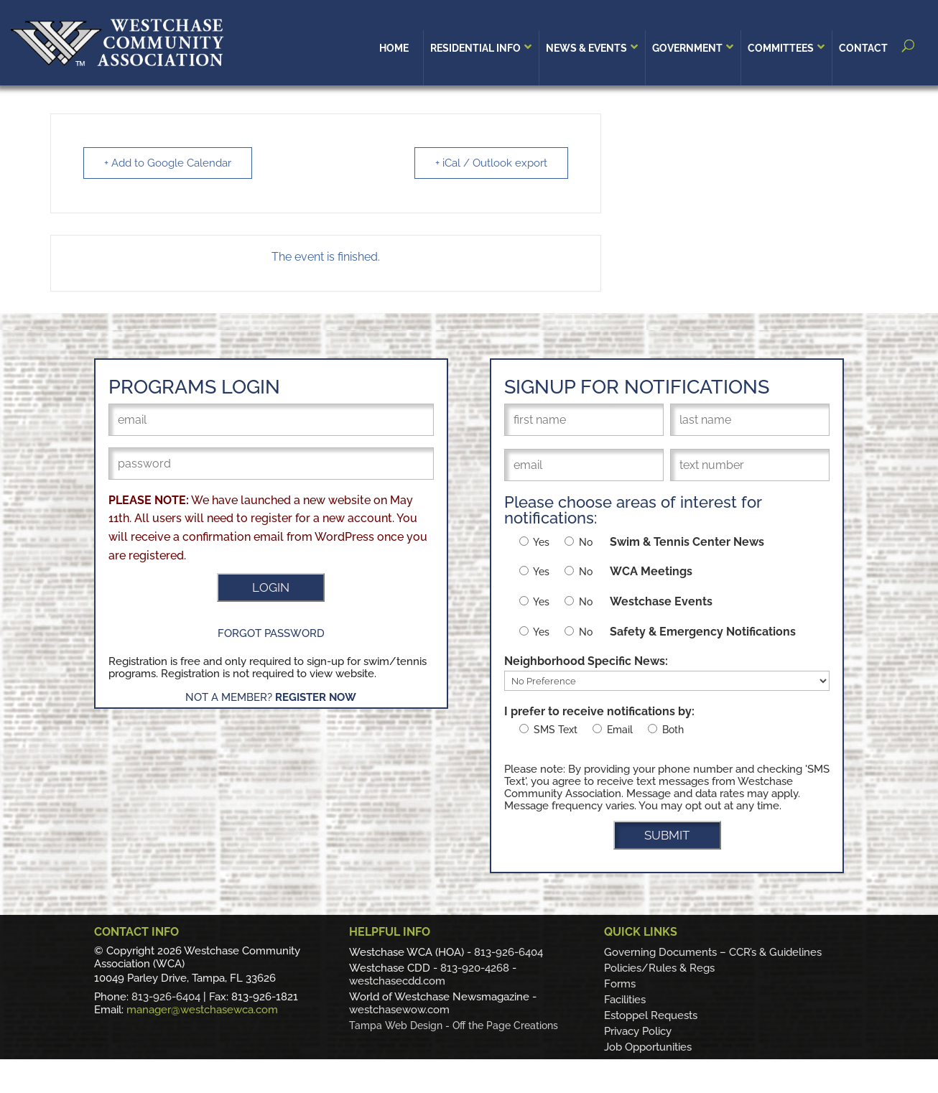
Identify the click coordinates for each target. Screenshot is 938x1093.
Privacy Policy (638, 1031)
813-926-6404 (165, 996)
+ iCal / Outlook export (491, 163)
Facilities (625, 999)
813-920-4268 (474, 968)
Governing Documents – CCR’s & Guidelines (713, 952)
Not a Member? (270, 697)
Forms (620, 983)
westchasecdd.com (397, 981)
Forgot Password (271, 633)
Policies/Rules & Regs (659, 968)
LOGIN (270, 587)
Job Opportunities (648, 1047)
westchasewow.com (399, 1009)
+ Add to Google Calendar (167, 163)
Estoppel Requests (650, 1015)
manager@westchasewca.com (202, 1009)
